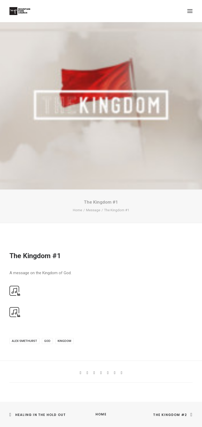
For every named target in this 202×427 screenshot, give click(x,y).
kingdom (64, 341)
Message (93, 210)
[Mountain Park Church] (19, 11)
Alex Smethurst (24, 341)
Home (77, 210)
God (47, 341)
